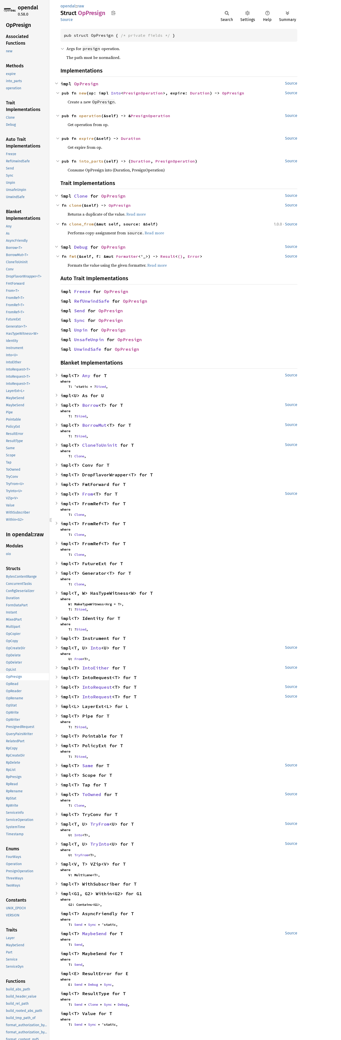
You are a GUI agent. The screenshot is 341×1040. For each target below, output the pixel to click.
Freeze (82, 291)
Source (66, 19)
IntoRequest (97, 687)
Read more (136, 214)
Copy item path (113, 13)
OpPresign (86, 84)
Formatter (127, 256)
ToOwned (91, 794)
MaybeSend (94, 933)
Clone (81, 196)
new (82, 93)
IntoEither (95, 668)
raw (80, 6)
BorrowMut (94, 425)
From (87, 494)
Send (79, 311)
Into (116, 93)
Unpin (81, 330)
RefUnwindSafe (91, 301)
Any (86, 375)
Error (194, 256)
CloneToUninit (99, 445)
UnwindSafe (87, 349)
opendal (28, 7)
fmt (72, 256)
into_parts (91, 161)
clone (75, 205)
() (180, 256)
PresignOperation (143, 93)
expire (86, 138)
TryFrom (99, 824)
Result (167, 256)
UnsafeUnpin (89, 339)
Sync (79, 320)
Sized (101, 386)
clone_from (81, 224)
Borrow (90, 405)
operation (90, 115)
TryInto (99, 844)
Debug (81, 247)
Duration (200, 93)
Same (87, 765)
